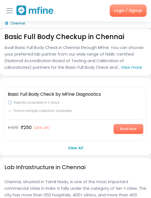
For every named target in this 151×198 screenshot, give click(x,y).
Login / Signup (128, 10)
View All (75, 148)
